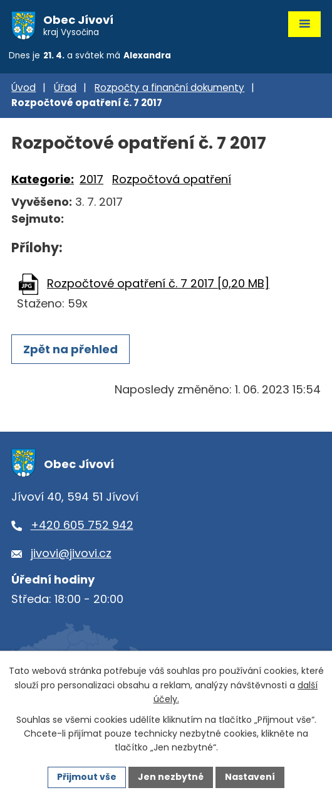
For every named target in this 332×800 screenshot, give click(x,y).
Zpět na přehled (70, 349)
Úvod (23, 87)
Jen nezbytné (171, 777)
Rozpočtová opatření (171, 179)
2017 (91, 179)
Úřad (65, 87)
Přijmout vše (87, 777)
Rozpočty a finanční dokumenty (169, 87)
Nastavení (250, 777)
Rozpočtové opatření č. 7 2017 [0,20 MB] (158, 283)
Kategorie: (42, 179)
